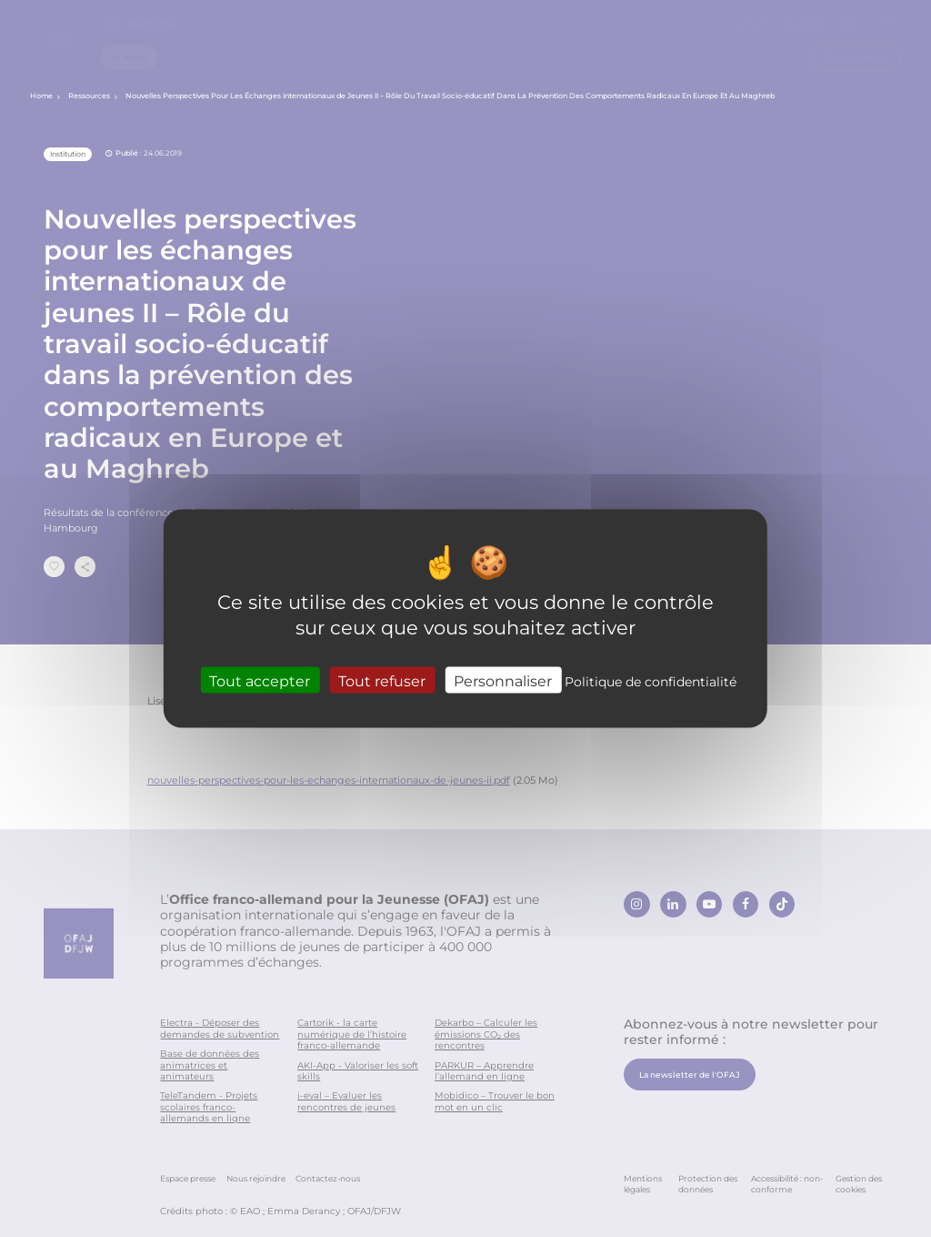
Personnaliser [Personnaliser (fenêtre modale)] (503, 680)
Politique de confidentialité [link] (650, 681)
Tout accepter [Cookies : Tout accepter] (259, 680)
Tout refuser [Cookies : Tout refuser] (381, 680)
